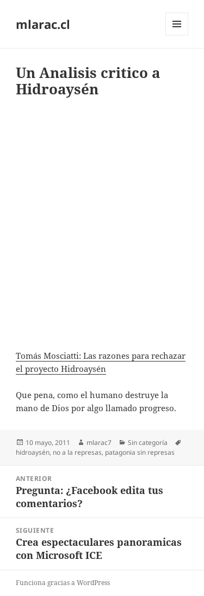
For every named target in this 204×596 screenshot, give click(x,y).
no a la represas (77, 452)
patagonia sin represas (140, 452)
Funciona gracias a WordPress (63, 582)
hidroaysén (33, 452)
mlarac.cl (43, 24)
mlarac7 (99, 442)
